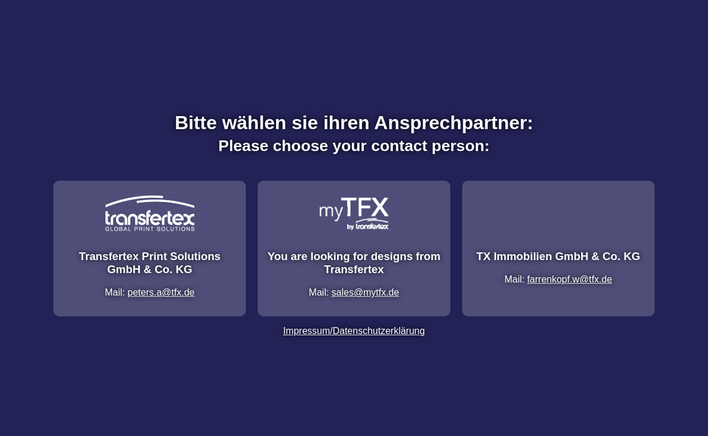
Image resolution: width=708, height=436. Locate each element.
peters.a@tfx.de (160, 292)
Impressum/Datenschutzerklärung (354, 331)
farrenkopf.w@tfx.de (569, 279)
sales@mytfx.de (365, 292)
